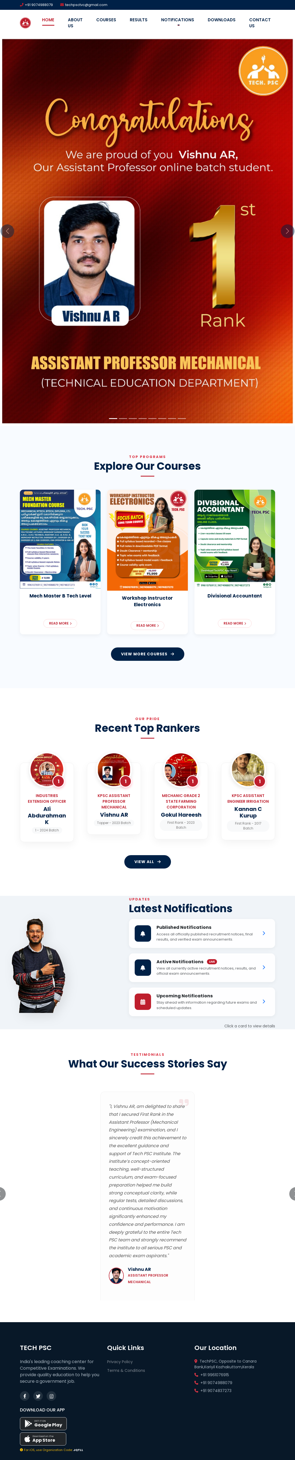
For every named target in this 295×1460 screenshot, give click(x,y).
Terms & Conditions (126, 1370)
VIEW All (147, 861)
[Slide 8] (182, 418)
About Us (75, 23)
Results (139, 20)
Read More (60, 623)
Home (48, 20)
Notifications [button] (177, 20)
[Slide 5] (152, 418)
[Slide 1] (113, 418)
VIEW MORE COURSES (147, 654)
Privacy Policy (120, 1361)
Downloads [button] (222, 20)
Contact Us (260, 23)
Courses (106, 20)
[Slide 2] (123, 418)
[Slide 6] (162, 418)
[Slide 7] (172, 418)
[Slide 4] (143, 418)
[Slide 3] (133, 418)
